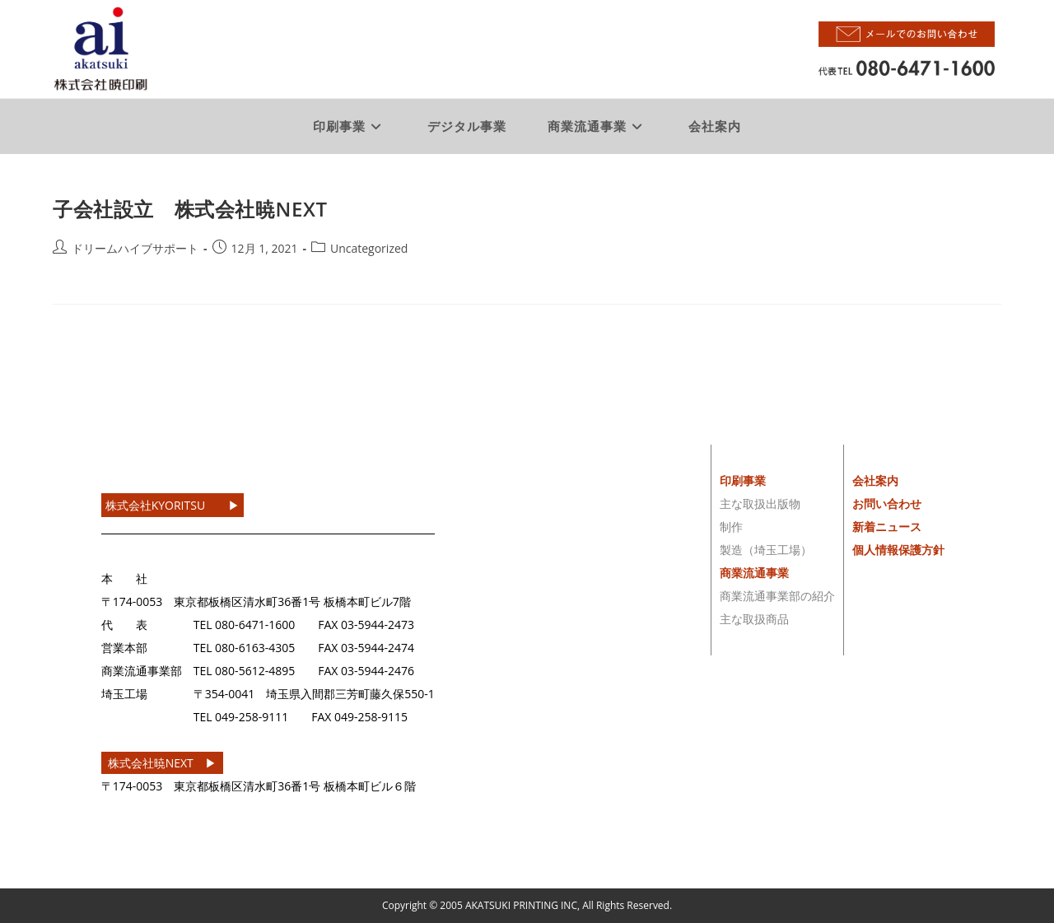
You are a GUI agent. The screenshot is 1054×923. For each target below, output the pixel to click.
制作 (731, 526)
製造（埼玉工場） (766, 549)
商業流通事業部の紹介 (777, 596)
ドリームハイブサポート (135, 248)
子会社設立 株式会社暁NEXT (190, 208)
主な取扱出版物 (760, 503)
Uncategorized (369, 248)
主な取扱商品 (754, 619)
